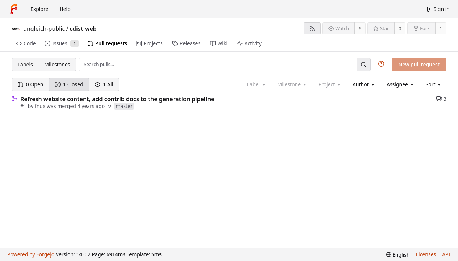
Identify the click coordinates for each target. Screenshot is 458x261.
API (446, 254)
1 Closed (69, 84)
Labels (25, 64)
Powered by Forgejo (30, 254)
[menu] (434, 84)
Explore (39, 8)
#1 (24, 106)
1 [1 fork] (440, 28)
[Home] (14, 9)
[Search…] (363, 64)
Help (65, 8)
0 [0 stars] (400, 28)
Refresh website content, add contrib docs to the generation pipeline (117, 99)
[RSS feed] (312, 28)
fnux (40, 106)
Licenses (426, 254)
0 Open (30, 84)
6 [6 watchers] (360, 28)
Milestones (57, 64)
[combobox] (364, 84)
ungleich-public (44, 28)
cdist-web (83, 28)
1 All (104, 84)
